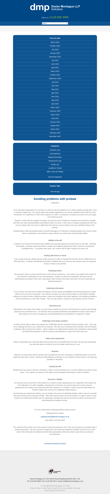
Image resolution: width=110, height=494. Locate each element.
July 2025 (55, 49)
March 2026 (55, 42)
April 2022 (55, 93)
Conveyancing (55, 154)
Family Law (55, 164)
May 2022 (54, 89)
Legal (55, 488)
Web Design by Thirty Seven (55, 490)
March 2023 (55, 71)
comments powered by (55, 443)
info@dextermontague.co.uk (73, 481)
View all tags (55, 191)
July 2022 (55, 82)
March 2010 (55, 129)
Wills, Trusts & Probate (55, 172)
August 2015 (55, 125)
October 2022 (55, 75)
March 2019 (55, 107)
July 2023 (55, 60)
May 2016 (54, 118)
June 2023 (55, 64)
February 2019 (55, 111)
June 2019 (55, 97)
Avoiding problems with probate (55, 198)
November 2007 (55, 136)
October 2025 (55, 46)
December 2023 (55, 57)
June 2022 (55, 86)
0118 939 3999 (35, 481)
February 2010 (55, 133)
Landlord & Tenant (55, 168)
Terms (60, 488)
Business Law (55, 150)
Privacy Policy (35, 488)
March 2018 (55, 115)
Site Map (77, 488)
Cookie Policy (46, 488)
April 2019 (55, 104)
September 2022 (55, 78)
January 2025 (55, 53)
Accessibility (68, 488)
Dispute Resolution (55, 157)
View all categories (55, 177)
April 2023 (55, 68)
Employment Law (55, 161)
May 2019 (54, 100)
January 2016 (55, 122)
